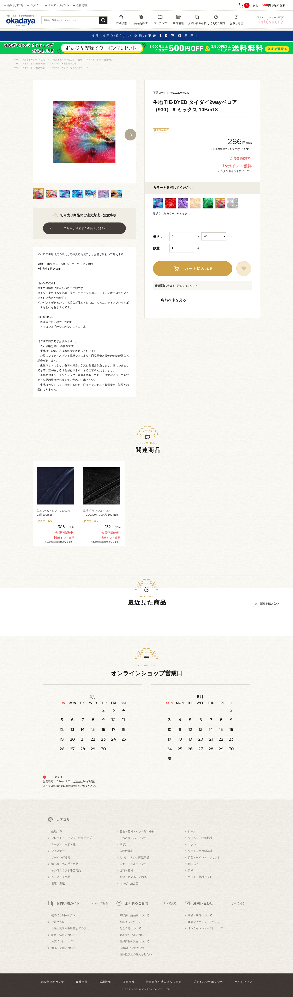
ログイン (35, 5)
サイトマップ (243, 981)
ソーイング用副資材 (200, 850)
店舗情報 (73, 785)
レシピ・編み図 (129, 883)
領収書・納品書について (134, 915)
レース (192, 831)
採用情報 (105, 981)
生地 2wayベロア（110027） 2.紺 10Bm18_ (54, 512)
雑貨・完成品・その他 (133, 876)
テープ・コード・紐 (63, 844)
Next (130, 134)
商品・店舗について (200, 915)
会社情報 (81, 5)
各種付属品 (126, 850)
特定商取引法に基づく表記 (164, 981)
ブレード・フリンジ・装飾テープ (71, 837)
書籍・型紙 (58, 883)
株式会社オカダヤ (52, 981)
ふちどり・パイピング (133, 837)
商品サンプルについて (133, 934)
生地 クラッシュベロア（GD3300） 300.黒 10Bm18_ (101, 512)
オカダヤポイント (58, 5)
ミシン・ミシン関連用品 (134, 857)
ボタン (192, 844)
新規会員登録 (15, 5)
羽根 (190, 870)
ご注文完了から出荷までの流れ (70, 928)
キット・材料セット (200, 876)
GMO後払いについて (132, 947)
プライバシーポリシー (208, 981)
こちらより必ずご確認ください (84, 228)
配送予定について (130, 928)
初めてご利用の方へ (63, 915)
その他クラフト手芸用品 (66, 870)
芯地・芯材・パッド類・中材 (137, 831)
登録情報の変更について (134, 941)
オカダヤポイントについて (204, 921)
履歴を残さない (269, 603)
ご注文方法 (58, 921)
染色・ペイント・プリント (204, 857)
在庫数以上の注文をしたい (136, 954)
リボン (124, 844)
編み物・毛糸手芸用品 (64, 863)
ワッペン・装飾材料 (200, 837)
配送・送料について (63, 934)
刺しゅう (193, 863)
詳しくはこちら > (187, 285)
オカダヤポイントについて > (234, 171)
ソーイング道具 (60, 857)
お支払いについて (62, 941)
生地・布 (56, 831)
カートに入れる (198, 269)
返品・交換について (63, 947)
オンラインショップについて (205, 928)
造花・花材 (126, 870)
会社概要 (82, 981)
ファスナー (58, 850)
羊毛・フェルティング (133, 863)
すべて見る (101, 903)
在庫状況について (130, 921)
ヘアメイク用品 (60, 876)
